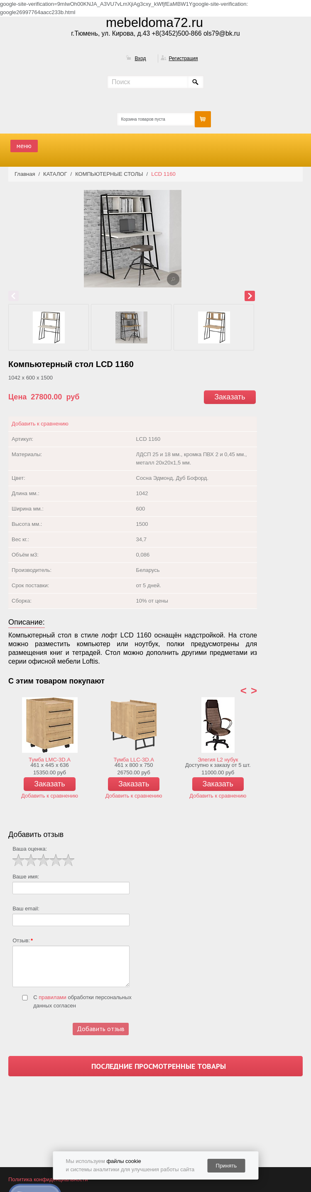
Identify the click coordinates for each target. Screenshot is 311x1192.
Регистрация (183, 58)
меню (24, 146)
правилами (52, 997)
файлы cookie (123, 1161)
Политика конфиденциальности (48, 1179)
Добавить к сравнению (40, 424)
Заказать (229, 397)
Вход (140, 58)
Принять (226, 1166)
